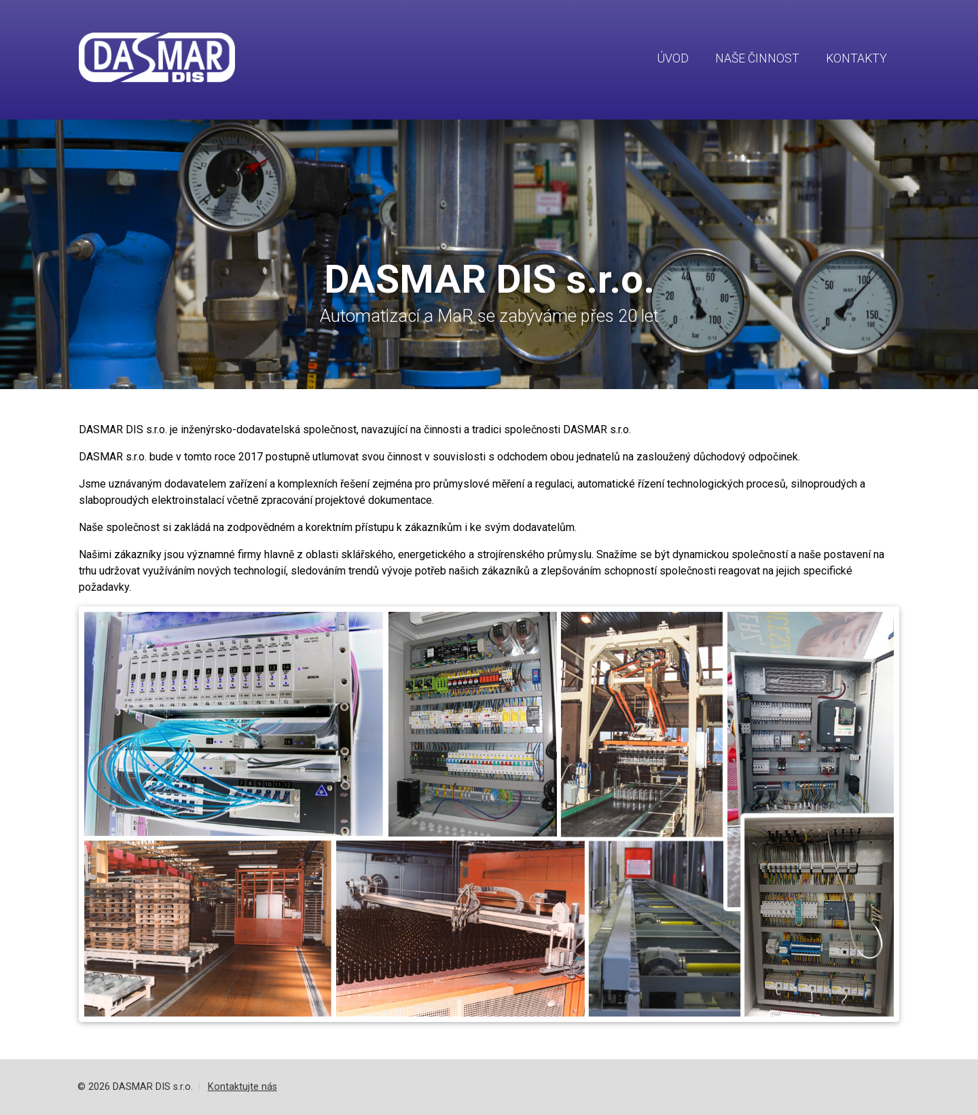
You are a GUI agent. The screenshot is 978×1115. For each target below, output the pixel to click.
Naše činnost (757, 58)
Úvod (673, 58)
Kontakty (856, 58)
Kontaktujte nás (242, 1087)
